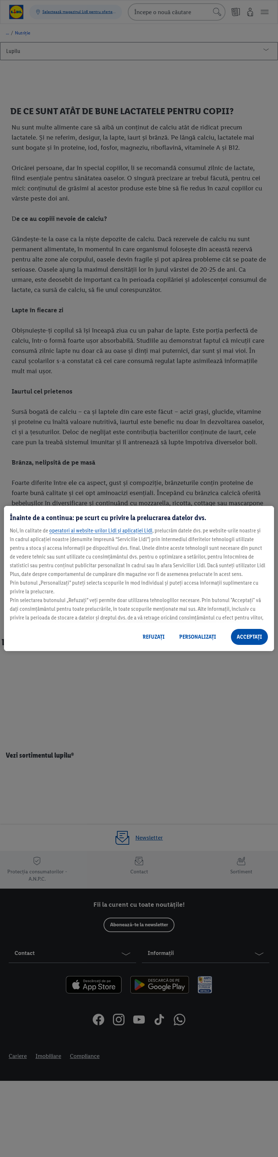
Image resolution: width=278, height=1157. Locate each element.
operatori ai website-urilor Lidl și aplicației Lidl (100, 530)
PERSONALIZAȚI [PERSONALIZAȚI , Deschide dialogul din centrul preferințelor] (197, 636)
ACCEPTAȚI (249, 636)
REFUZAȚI (154, 636)
